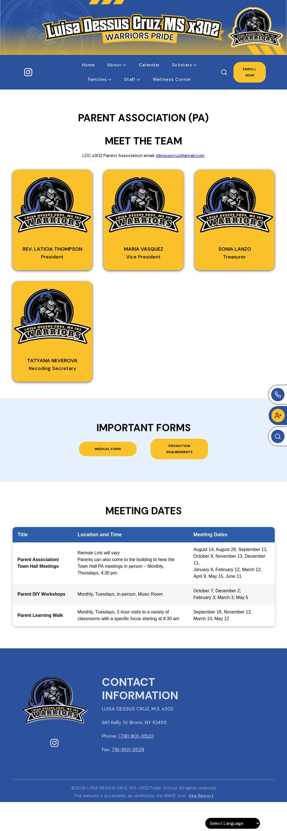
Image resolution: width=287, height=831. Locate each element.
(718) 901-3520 (135, 746)
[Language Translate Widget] (233, 823)
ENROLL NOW (249, 72)
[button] (88, 65)
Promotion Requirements (179, 449)
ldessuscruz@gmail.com (180, 155)
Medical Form (108, 449)
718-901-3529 (128, 759)
